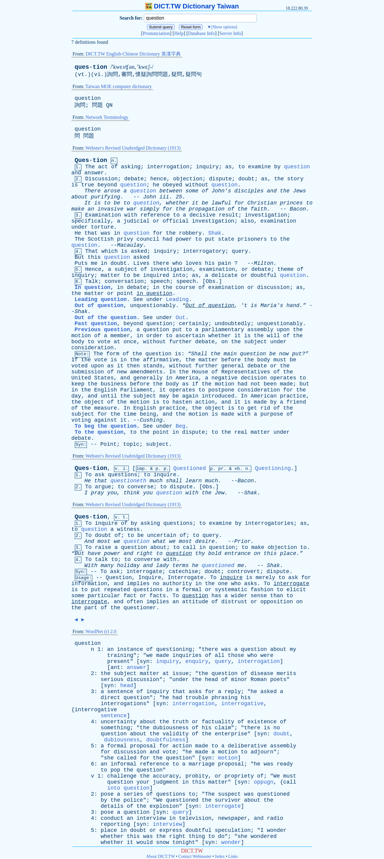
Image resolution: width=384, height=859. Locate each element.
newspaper (232, 818)
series (133, 794)
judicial (136, 221)
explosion (164, 806)
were (266, 655)
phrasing (224, 698)
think (131, 493)
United (81, 378)
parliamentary (223, 330)
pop (115, 770)
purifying (105, 197)
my (293, 649)
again (190, 396)
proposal (143, 746)
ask (100, 475)
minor (239, 680)
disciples (249, 191)
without (197, 185)
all (219, 655)
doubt (246, 179)
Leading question (101, 299)
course (185, 287)
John (149, 197)
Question (119, 578)
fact (129, 596)
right (145, 553)
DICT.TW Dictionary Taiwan (192, 6)
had (167, 239)
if (195, 384)
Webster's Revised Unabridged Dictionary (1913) (132, 148)
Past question (96, 324)
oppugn (264, 782)
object (94, 402)
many (107, 566)
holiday (128, 566)
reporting (115, 824)
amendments (146, 372)
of (114, 167)
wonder (277, 830)
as (228, 167)
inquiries (187, 655)
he (156, 185)
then (133, 366)
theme (286, 269)
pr (221, 468)
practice (293, 396)
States (104, 378)
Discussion (101, 179)
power (184, 239)
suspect (229, 794)
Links (233, 856)
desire (205, 541)
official (176, 221)
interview (151, 818)
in (117, 233)
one (223, 584)
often (135, 602)
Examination (103, 215)
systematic (231, 590)
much (156, 481)
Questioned (189, 468)
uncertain (161, 535)
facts (158, 596)
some (192, 191)
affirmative (161, 360)
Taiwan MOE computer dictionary (118, 86)
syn (144, 661)
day (76, 396)
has (216, 596)
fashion (262, 590)
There (92, 191)
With (90, 566)
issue (180, 673)
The (90, 167)
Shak (214, 233)
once (129, 342)
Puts (81, 263)
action (205, 402)
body (77, 342)
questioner (139, 608)
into (178, 275)
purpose (271, 414)
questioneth (128, 481)
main (230, 354)
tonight (183, 842)
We (276, 776)
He (78, 233)
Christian (262, 203)
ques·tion (91, 67)
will (273, 336)
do (221, 836)
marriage (201, 764)
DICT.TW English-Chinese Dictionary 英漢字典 (133, 53)
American (264, 396)
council (148, 239)
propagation (206, 209)
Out (180, 318)
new (122, 372)
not (255, 384)
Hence (93, 269)
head (211, 680)
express (170, 830)
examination (278, 221)
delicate (224, 275)
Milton (264, 263)
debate (134, 179)
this (94, 257)
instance (130, 649)
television (195, 818)
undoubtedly (233, 324)
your (143, 782)
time (129, 414)
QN (109, 105)
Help (179, 33)
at (117, 342)
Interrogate (186, 578)
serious (112, 680)
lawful (221, 203)
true (87, 185)
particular (104, 596)
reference (155, 215)
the (279, 179)
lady (162, 566)
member (120, 336)
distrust (234, 602)
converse (141, 487)
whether (177, 203)
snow (162, 842)
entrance (237, 553)
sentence (120, 692)
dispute (220, 179)
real (240, 432)
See (138, 299)
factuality (218, 722)
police (133, 800)
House (200, 372)
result (228, 215)
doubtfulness (166, 740)
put (210, 239)
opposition (276, 602)
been (270, 384)
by (277, 167)
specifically (91, 221)
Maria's (271, 306)
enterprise (231, 734)
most (103, 541)
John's (221, 191)
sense (259, 596)
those (236, 655)
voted (79, 366)
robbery (190, 233)
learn (194, 481)
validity (176, 734)
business (114, 384)
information (89, 584)
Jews (299, 191)
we (117, 541)
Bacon (298, 209)
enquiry (197, 661)
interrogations (123, 704)
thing (197, 836)
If (74, 360)
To (88, 475)
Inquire (149, 578)
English (105, 390)
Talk (91, 281)
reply (232, 692)
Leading (177, 299)
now (284, 354)
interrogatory (204, 251)
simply (149, 209)
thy (200, 553)
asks (250, 584)
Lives (141, 263)
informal (123, 764)
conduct (112, 818)
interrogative (242, 704)
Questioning (273, 468)
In (172, 372)
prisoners (252, 239)
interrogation (168, 167)
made (286, 384)
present (118, 661)
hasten (182, 402)
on (224, 342)
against (105, 420)
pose (107, 794)
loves (194, 263)
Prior (242, 541)
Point (108, 444)
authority (177, 584)
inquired (156, 275)
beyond (107, 185)
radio (275, 818)
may (164, 396)
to (241, 167)
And (89, 541)
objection (187, 179)
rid (265, 408)
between (170, 191)
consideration (92, 348)
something (115, 728)
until (109, 396)
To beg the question (105, 426)
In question (92, 287)
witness (128, 529)
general (232, 366)
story (295, 179)
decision (254, 378)
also (247, 221)
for (239, 203)
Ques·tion (91, 160)
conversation (124, 281)
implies (138, 584)
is (74, 185)
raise (103, 547)
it (195, 203)
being (148, 414)
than (276, 596)
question (87, 98)
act (103, 167)
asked (139, 251)
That (91, 251)
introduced (218, 396)
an (91, 209)
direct (110, 698)
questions (122, 475)
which (109, 251)
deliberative (247, 746)
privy (125, 239)
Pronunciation (156, 33)
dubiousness (171, 728)
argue (103, 487)
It (87, 203)
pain (224, 263)
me (94, 263)
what (159, 541)
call (189, 547)
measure (105, 408)
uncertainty (119, 722)
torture (102, 227)
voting (81, 420)
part (90, 608)
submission (87, 372)
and (76, 173)
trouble (197, 698)
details (112, 806)
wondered (264, 836)
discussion (273, 287)
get (252, 408)
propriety (239, 776)
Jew (219, 493)
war (131, 209)
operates (283, 378)
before (231, 360)
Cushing (151, 420)
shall (174, 481)
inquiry (207, 167)
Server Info (230, 33)
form (112, 354)
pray (97, 493)
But (79, 257)
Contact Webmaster (195, 856)
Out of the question (105, 318)
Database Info (201, 33)
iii (164, 197)
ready (285, 764)
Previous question (102, 330)
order (154, 336)
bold (214, 553)
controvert (243, 572)
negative (224, 378)
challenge (121, 776)
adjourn (262, 752)
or (156, 221)
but (304, 384)
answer (94, 173)
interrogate (144, 572)
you (112, 493)
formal (192, 590)
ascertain (190, 336)
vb (237, 468)
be (117, 203)
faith (259, 209)
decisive (202, 215)
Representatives (245, 372)
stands (153, 366)
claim (223, 728)
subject (125, 269)
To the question (99, 432)
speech (160, 281)
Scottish (101, 239)
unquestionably (153, 306)
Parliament (136, 390)
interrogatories (269, 523)
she (109, 758)
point (125, 293)
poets (278, 680)
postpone (221, 390)
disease (262, 673)
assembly (260, 330)
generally (148, 378)
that (90, 233)
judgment (166, 782)
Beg (180, 426)
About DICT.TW (160, 856)
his (210, 263)
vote (103, 342)
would (145, 842)
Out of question (99, 306)
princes (291, 203)
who (177, 263)
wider (239, 596)
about (79, 197)
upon (283, 330)
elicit (296, 590)
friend (296, 402)
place (109, 830)
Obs (210, 281)
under (79, 227)
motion (81, 336)
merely (265, 578)
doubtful (264, 275)
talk (101, 559)
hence (158, 179)
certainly (193, 324)
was (105, 233)
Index (220, 856)
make (77, 209)
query (240, 251)
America (187, 378)
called (127, 758)
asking (131, 167)
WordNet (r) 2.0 (100, 631)
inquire (165, 475)
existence (262, 722)
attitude (195, 602)
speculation (233, 830)
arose (112, 191)
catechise (183, 572)
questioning (174, 649)
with (130, 215)
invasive (110, 209)
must (279, 360)
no (156, 584)
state (226, 239)
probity (197, 776)
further (180, 342)
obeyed (172, 185)
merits (286, 673)
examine (259, 167)
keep (77, 384)
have (94, 553)
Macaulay (130, 245)
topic (131, 444)
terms (180, 566)
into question (128, 788)
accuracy (166, 776)
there (161, 263)
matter (110, 275)
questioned (218, 566)
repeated (117, 590)
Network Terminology (107, 117)
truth (180, 722)
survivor (228, 800)
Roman (259, 680)
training (120, 655)
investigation (266, 215)
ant (115, 667)
